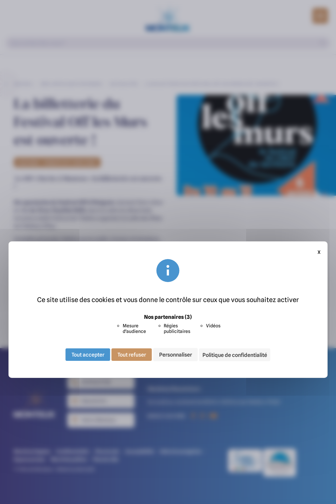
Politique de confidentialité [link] (234, 355)
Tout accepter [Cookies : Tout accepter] (88, 354)
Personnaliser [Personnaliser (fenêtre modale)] (175, 354)
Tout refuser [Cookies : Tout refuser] (131, 354)
